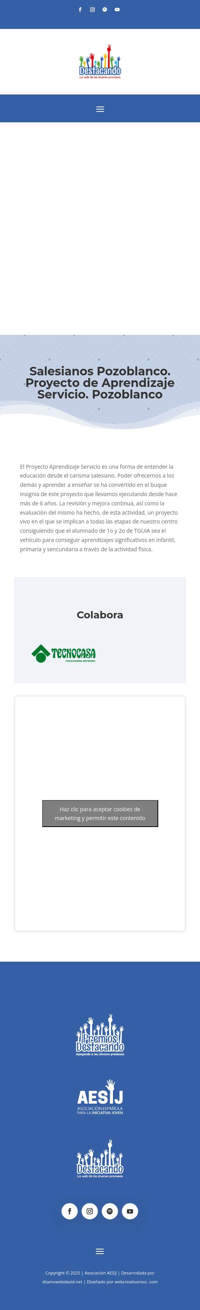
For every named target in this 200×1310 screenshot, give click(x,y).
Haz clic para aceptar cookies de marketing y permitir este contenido (100, 813)
